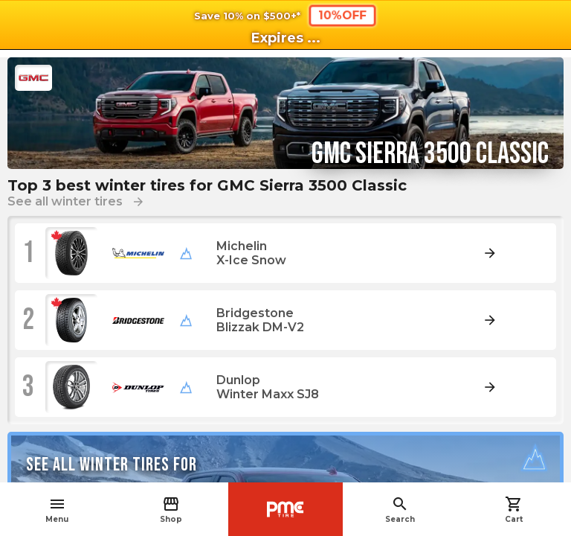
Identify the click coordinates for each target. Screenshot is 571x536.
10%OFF (342, 15)
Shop (171, 509)
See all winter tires (76, 201)
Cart (514, 509)
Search (400, 509)
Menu (56, 509)
